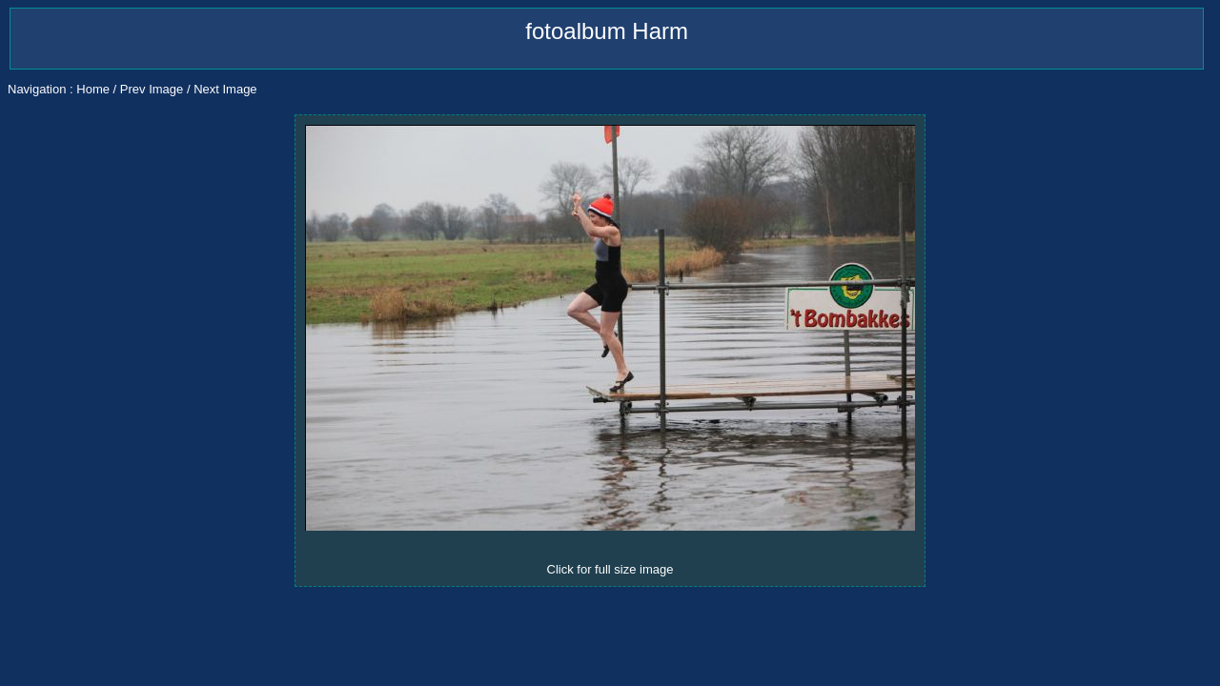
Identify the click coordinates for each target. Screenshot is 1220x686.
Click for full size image (610, 569)
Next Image (224, 89)
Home (93, 89)
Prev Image (151, 89)
